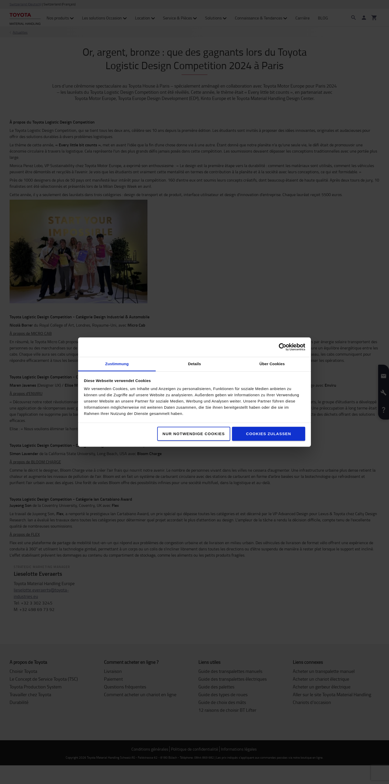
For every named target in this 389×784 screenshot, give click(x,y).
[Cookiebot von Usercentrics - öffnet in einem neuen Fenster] (282, 347)
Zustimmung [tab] (117, 363)
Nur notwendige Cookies (193, 433)
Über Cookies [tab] (272, 363)
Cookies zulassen (268, 433)
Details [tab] (194, 363)
